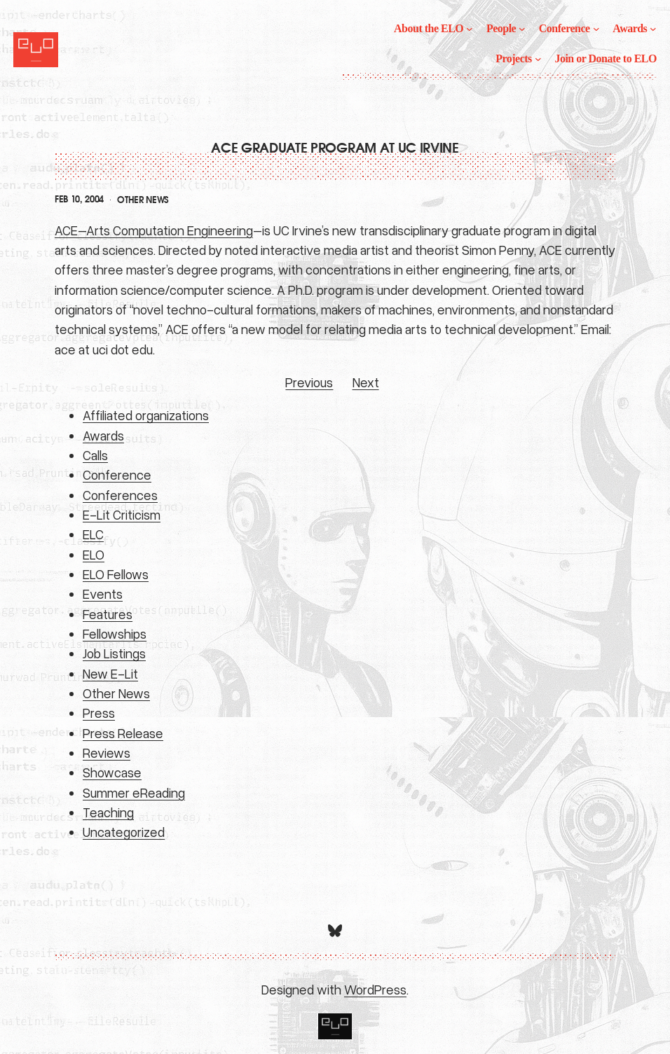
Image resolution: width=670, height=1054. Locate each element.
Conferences (120, 495)
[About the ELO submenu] (469, 28)
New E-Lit (110, 673)
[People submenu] (522, 28)
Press (99, 713)
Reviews (106, 752)
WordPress (375, 989)
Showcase (112, 772)
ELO (93, 554)
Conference (117, 474)
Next (366, 382)
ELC (93, 534)
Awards (103, 435)
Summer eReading (134, 792)
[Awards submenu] (653, 28)
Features (107, 614)
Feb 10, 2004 (79, 199)
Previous (309, 382)
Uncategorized (124, 832)
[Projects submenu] (538, 58)
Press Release (123, 733)
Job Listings (114, 653)
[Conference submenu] (596, 28)
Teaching (108, 812)
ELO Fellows (116, 574)
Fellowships (114, 633)
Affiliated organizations (146, 415)
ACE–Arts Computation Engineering (154, 230)
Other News (143, 200)
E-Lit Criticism (121, 514)
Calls (95, 455)
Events (103, 593)
